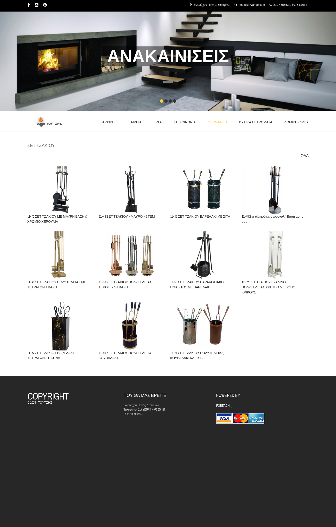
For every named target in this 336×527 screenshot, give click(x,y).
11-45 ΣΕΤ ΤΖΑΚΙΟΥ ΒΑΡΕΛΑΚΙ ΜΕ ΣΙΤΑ (200, 217)
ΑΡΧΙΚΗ (108, 122)
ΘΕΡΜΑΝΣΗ (217, 122)
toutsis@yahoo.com (252, 4)
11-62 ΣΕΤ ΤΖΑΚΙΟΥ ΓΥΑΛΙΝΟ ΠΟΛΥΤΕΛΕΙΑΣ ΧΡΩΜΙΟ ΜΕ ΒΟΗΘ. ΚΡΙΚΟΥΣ (268, 287)
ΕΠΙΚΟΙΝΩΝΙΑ (185, 122)
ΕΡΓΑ (157, 122)
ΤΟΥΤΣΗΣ (45, 402)
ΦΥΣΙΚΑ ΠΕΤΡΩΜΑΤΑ (255, 122)
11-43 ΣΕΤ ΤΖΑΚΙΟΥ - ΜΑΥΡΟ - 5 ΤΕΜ (127, 216)
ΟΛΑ (305, 155)
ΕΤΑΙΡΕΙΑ (134, 122)
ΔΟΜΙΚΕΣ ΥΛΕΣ (296, 122)
